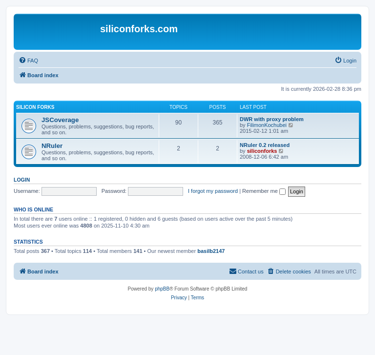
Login (22, 180)
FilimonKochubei (267, 125)
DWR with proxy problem (272, 119)
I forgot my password (213, 191)
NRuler (52, 145)
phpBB (162, 289)
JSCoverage (60, 120)
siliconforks (262, 151)
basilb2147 (211, 251)
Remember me (264, 191)
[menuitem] (28, 60)
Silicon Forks (35, 107)
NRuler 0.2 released (265, 145)
